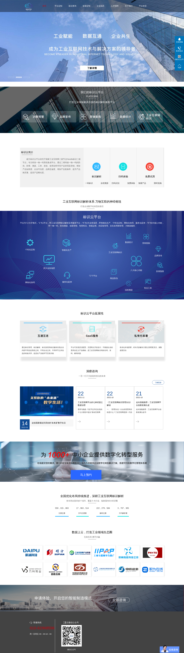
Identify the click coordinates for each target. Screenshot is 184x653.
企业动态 (100, 6)
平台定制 (58, 6)
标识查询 (72, 6)
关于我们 (129, 6)
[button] (11, 77)
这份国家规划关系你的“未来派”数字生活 (49, 423)
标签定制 (86, 6)
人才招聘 (115, 6)
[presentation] (33, 41)
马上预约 (86, 474)
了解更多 (158, 383)
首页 (44, 6)
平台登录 (143, 6)
